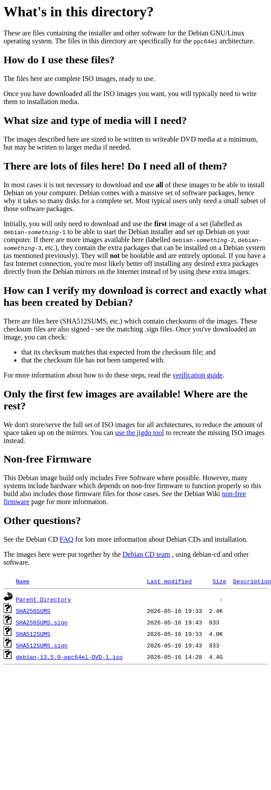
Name (23, 581)
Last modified (169, 581)
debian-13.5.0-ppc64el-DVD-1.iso (69, 657)
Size (219, 581)
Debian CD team (146, 554)
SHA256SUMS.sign (42, 622)
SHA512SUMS (33, 634)
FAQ (66, 539)
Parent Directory (43, 599)
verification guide (197, 375)
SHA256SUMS (33, 611)
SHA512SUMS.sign (42, 645)
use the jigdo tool (139, 432)
